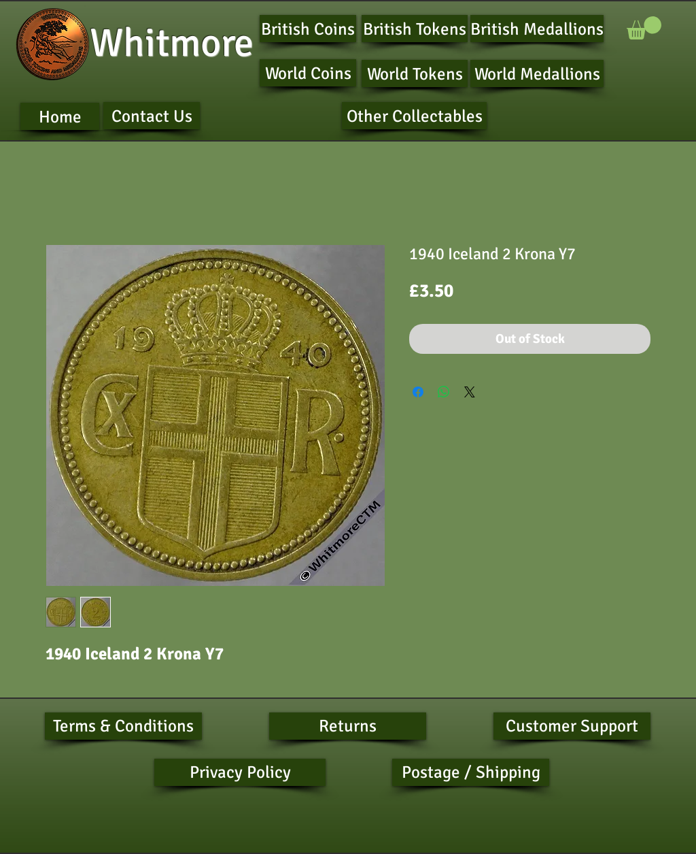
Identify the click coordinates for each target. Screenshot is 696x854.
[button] (644, 27)
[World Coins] (308, 72)
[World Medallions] (537, 73)
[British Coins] (308, 28)
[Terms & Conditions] (123, 726)
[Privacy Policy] (240, 772)
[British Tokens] (415, 28)
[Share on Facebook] (418, 392)
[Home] (59, 116)
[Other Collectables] (414, 115)
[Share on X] (470, 392)
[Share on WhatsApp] (444, 392)
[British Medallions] (537, 28)
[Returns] (347, 726)
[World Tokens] (415, 73)
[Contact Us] (151, 115)
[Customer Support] (571, 726)
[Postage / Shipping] (470, 772)
